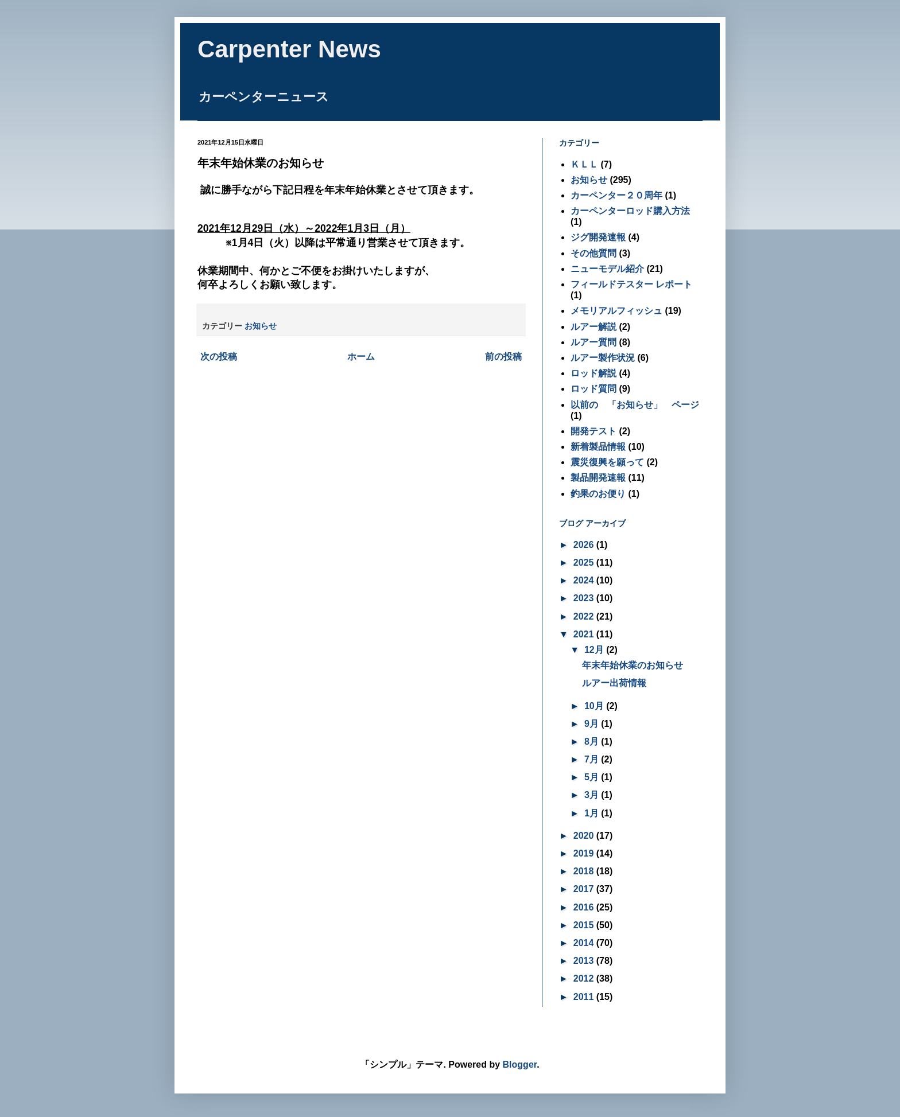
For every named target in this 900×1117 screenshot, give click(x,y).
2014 (584, 943)
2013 (584, 961)
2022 (584, 616)
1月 (592, 813)
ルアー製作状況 (603, 358)
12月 (595, 650)
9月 (592, 724)
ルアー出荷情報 (614, 683)
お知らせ (261, 325)
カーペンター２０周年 (616, 195)
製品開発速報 (598, 477)
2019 (584, 853)
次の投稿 (218, 356)
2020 (584, 835)
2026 (584, 545)
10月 (595, 706)
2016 (584, 907)
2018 (584, 871)
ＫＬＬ (584, 164)
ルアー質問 (593, 342)
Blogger (520, 1064)
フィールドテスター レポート (631, 284)
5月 (592, 777)
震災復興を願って (607, 462)
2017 (584, 889)
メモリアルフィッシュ (616, 311)
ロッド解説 (593, 373)
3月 (592, 795)
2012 (584, 978)
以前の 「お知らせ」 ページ (635, 405)
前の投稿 (503, 356)
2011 (584, 997)
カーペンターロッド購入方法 (630, 211)
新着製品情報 (598, 447)
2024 (584, 580)
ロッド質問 (593, 389)
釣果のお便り (598, 494)
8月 (592, 741)
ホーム (361, 356)
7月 (592, 759)
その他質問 (593, 253)
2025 (584, 562)
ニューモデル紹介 (607, 269)
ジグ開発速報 (598, 237)
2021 (584, 634)
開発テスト (593, 431)
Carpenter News (289, 49)
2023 (584, 598)
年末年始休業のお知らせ (632, 665)
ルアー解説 (593, 327)
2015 (584, 925)
